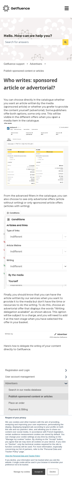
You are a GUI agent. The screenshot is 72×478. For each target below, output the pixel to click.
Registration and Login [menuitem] (17, 370)
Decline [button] (53, 472)
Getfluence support (14, 64)
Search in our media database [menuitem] (25, 390)
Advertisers (36, 64)
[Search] (65, 42)
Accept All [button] (38, 472)
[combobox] (33, 42)
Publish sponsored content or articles (24, 71)
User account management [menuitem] (20, 376)
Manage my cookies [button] (22, 472)
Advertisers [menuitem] (11, 383)
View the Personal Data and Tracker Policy (22, 456)
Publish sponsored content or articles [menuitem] (31, 396)
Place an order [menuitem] (17, 403)
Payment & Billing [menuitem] (18, 409)
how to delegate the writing (26, 346)
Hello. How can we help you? (28, 36)
